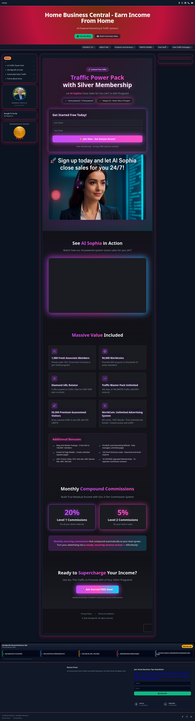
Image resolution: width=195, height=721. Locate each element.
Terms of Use (6, 718)
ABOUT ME (105, 47)
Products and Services (125, 47)
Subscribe (162, 693)
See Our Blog (83, 36)
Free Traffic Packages (182, 47)
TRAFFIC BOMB (146, 47)
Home (4, 3)
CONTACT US (89, 47)
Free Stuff (163, 47)
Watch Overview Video (107, 36)
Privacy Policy (17, 718)
